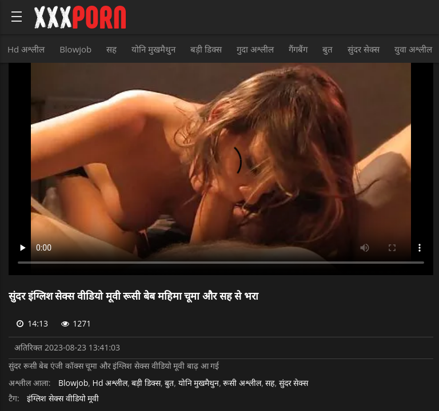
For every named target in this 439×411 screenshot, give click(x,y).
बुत (327, 49)
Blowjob (75, 49)
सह (111, 49)
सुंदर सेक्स (364, 49)
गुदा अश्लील (255, 49)
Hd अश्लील (26, 49)
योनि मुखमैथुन (153, 49)
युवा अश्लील (413, 49)
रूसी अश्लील (242, 383)
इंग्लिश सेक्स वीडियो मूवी (63, 399)
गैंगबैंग (298, 49)
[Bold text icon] (16, 16)
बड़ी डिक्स (206, 49)
